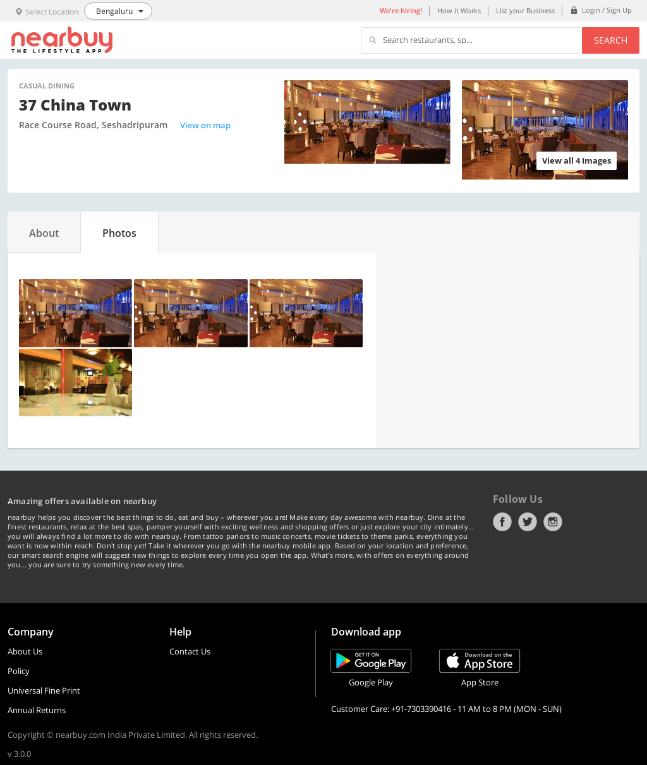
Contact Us (189, 651)
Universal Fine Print (44, 690)
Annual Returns (37, 710)
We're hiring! (401, 10)
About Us (25, 651)
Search (610, 40)
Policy (19, 671)
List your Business (525, 10)
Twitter (527, 521)
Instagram (552, 521)
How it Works (459, 10)
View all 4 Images (576, 160)
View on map (205, 125)
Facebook (502, 521)
